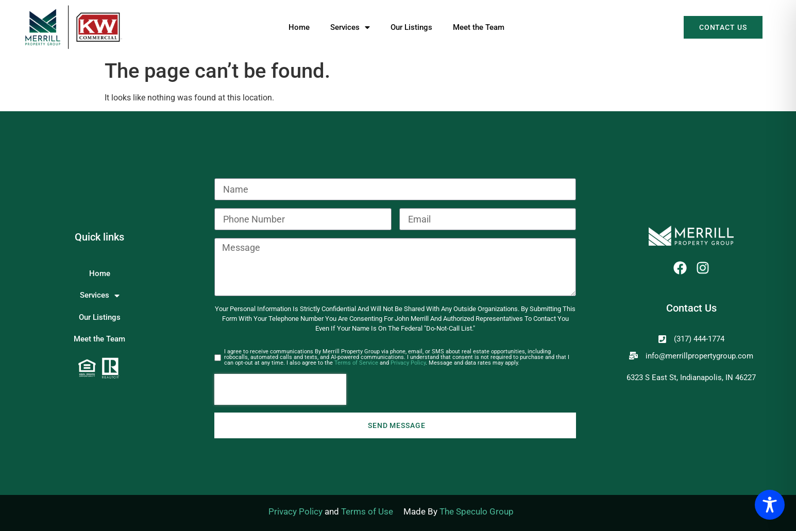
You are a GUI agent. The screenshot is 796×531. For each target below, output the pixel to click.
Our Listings (411, 27)
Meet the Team (478, 27)
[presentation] (280, 389)
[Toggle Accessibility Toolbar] (770, 505)
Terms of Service (356, 362)
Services (350, 27)
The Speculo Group (476, 511)
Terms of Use (367, 511)
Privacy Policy (408, 362)
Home (299, 27)
